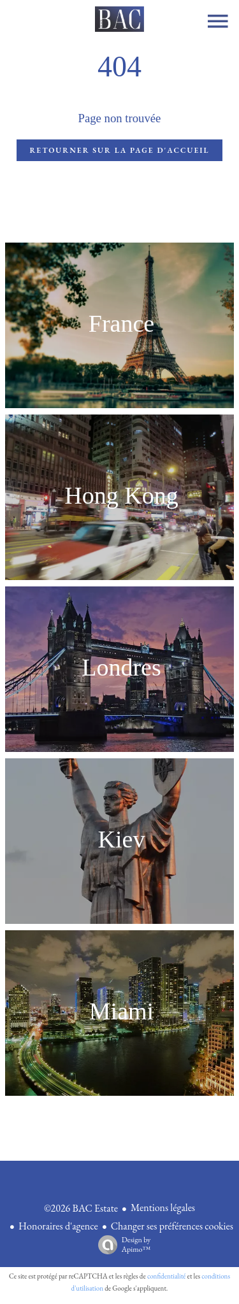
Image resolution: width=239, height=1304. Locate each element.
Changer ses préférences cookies (172, 1226)
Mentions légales (163, 1207)
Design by (121, 1244)
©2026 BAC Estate (81, 1208)
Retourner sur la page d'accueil (119, 150)
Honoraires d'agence (58, 1226)
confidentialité (166, 1276)
